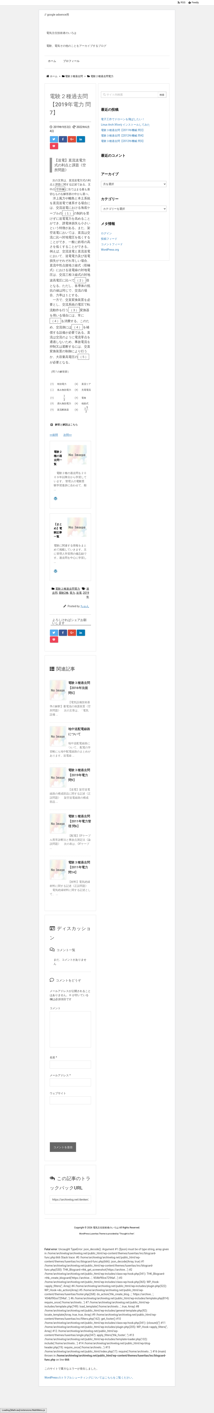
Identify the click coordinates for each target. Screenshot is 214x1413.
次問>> (67, 434)
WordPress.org (110, 249)
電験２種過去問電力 (67, 588)
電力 (72, 592)
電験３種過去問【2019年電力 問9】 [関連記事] (79, 775)
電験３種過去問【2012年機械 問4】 (123, 135)
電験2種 (63, 592)
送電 (79, 592)
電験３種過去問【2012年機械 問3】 (123, 141)
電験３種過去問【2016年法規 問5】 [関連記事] (79, 688)
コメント (55, 1008)
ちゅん (84, 606)
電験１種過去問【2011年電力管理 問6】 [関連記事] (79, 821)
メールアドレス (60, 1075)
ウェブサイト (58, 1093)
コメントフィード (112, 244)
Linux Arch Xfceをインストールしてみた (125, 124)
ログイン (106, 233)
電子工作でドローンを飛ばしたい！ (123, 119)
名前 (53, 1057)
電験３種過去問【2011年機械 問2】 (123, 130)
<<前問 (54, 434)
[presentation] (66, 1124)
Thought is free (127, 1233)
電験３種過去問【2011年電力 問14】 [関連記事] (79, 867)
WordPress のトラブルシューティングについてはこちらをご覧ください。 (89, 1377)
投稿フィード (109, 238)
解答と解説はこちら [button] (64, 425)
